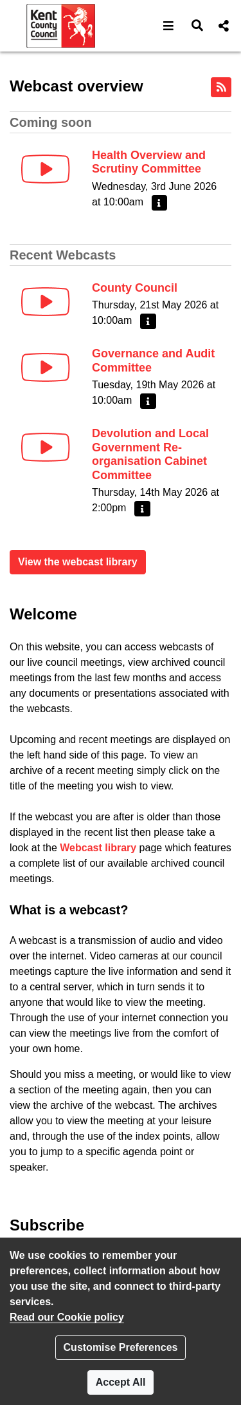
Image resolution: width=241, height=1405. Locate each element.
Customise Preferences (121, 1347)
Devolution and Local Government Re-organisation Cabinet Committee (150, 454)
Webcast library (98, 847)
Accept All (121, 1382)
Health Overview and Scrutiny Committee (149, 162)
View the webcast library (78, 561)
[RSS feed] (221, 87)
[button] (169, 25)
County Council (134, 287)
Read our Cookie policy (67, 1317)
